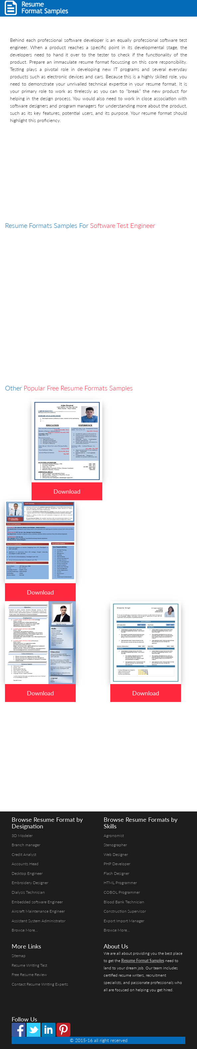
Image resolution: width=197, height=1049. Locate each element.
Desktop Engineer (27, 873)
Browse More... (25, 930)
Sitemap (19, 955)
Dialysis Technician (28, 892)
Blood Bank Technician (124, 901)
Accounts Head (25, 863)
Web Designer (116, 854)
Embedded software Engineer (37, 901)
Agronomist (114, 835)
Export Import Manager (124, 920)
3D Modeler (22, 835)
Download (66, 491)
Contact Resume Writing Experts (40, 984)
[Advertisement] (98, 173)
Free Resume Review (29, 974)
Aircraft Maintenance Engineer (38, 911)
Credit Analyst (24, 854)
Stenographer (115, 844)
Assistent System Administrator (38, 920)
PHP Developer (117, 863)
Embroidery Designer (30, 882)
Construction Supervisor (125, 911)
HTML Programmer (120, 882)
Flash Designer (116, 873)
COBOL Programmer (122, 892)
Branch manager (26, 844)
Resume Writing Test (29, 965)
